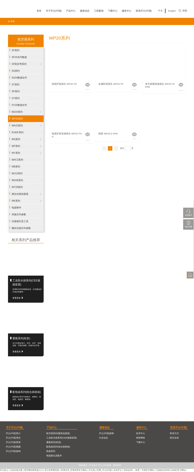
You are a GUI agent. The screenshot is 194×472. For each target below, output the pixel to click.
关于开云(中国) (15, 427)
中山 (100, 465)
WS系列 (16, 139)
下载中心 (141, 442)
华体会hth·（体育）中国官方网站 (139, 470)
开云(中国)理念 (13, 438)
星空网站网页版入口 (33, 470)
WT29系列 (17, 187)
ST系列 (15, 84)
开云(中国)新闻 (106, 433)
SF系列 (15, 50)
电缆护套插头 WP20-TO (64, 84)
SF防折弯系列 (19, 64)
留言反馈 (174, 438)
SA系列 (16, 71)
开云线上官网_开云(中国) (100, 470)
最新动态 (104, 427)
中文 (160, 10)
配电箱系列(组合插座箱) (26, 392)
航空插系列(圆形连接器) (58, 433)
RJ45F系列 (17, 132)
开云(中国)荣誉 (13, 442)
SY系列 (16, 98)
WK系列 (16, 201)
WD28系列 (17, 180)
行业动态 (103, 438)
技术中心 (141, 433)
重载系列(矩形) (21, 338)
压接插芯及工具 (20, 221)
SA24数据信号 (19, 77)
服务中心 (142, 427)
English (172, 11)
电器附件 (16, 207)
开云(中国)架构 (13, 451)
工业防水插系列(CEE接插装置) (61, 438)
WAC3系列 (17, 159)
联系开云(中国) (179, 427)
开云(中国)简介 (13, 433)
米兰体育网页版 (52, 470)
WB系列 (16, 166)
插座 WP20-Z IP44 (108, 134)
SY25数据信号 (19, 105)
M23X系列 (17, 112)
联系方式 (174, 433)
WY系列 (16, 153)
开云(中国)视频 (13, 447)
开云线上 (4, 470)
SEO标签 (107, 465)
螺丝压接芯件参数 (21, 228)
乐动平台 (118, 470)
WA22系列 (17, 125)
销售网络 (141, 438)
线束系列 (50, 451)
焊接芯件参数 (19, 214)
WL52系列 (17, 173)
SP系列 (16, 91)
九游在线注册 (16, 470)
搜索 (183, 10)
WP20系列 (17, 118)
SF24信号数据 (19, 57)
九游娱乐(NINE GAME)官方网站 (171, 470)
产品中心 (51, 427)
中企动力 (93, 465)
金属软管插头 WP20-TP (111, 84)
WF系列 (16, 146)
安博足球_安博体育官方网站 (74, 470)
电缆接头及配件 (54, 456)
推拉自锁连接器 (20, 194)
